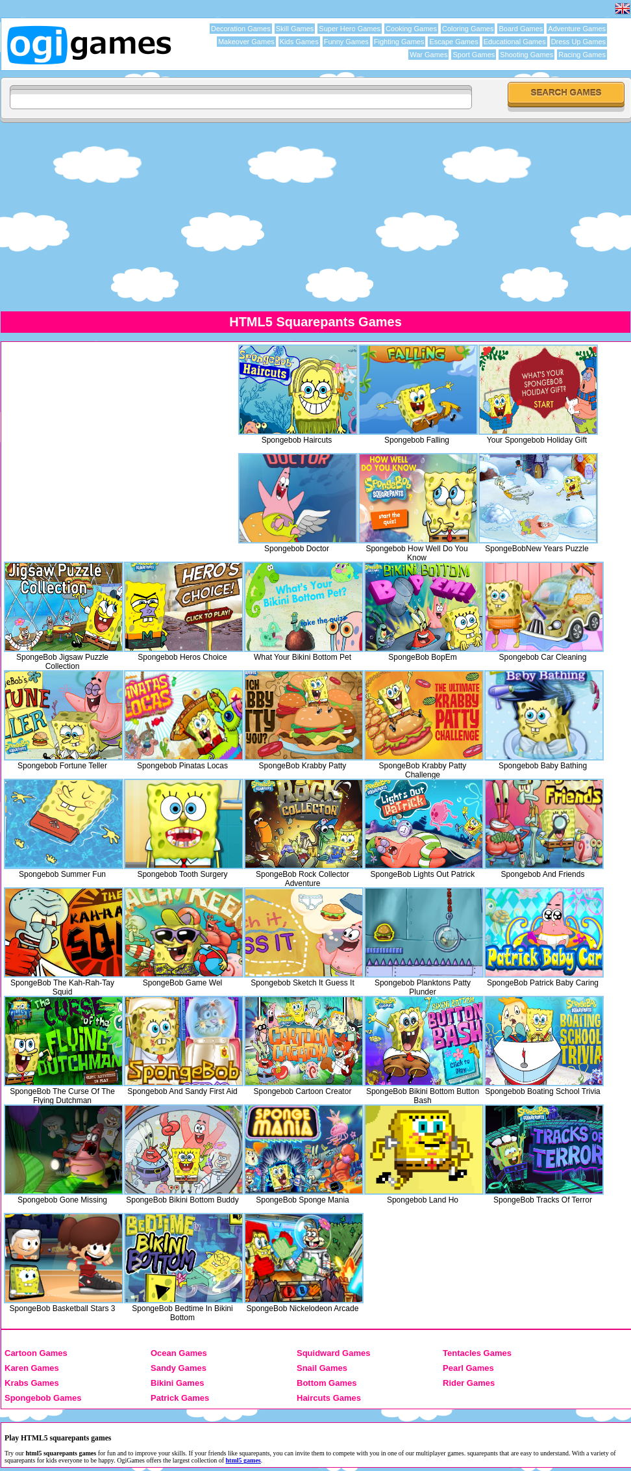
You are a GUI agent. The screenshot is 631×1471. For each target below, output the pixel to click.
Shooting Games (526, 55)
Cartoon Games (36, 1353)
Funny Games (346, 42)
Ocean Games (179, 1353)
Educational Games (515, 42)
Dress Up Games (578, 42)
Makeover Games (246, 42)
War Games (428, 55)
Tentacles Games (477, 1353)
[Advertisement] (315, 216)
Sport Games (473, 55)
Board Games (521, 29)
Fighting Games (399, 42)
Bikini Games (177, 1383)
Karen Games (32, 1368)
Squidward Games (333, 1353)
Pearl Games (468, 1368)
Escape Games (453, 42)
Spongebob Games (43, 1398)
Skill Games (295, 29)
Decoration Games (241, 29)
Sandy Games (178, 1368)
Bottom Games (326, 1383)
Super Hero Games (349, 29)
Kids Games (299, 42)
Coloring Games (467, 29)
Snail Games (322, 1368)
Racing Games (582, 55)
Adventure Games (577, 29)
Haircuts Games (329, 1398)
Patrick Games (180, 1398)
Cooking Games (411, 29)
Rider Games (469, 1383)
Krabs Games (32, 1383)
